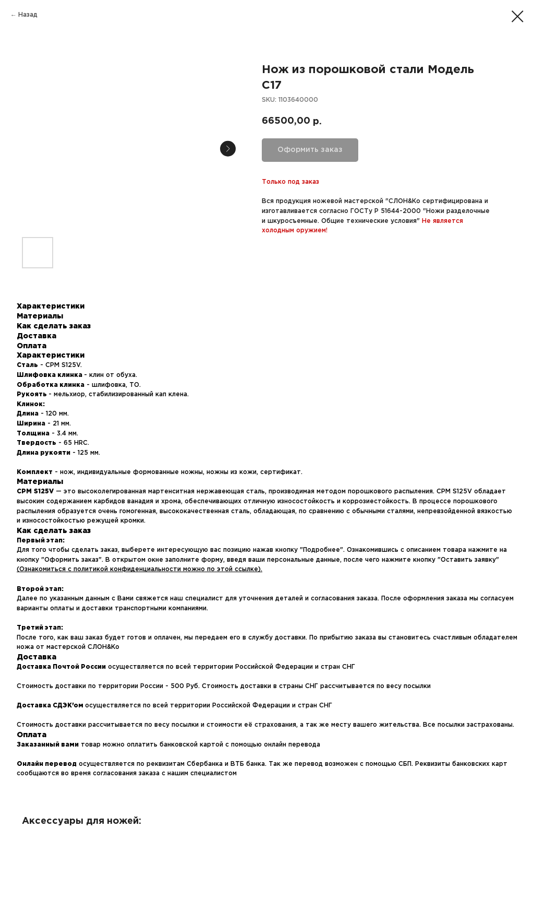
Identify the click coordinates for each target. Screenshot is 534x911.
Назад (28, 15)
